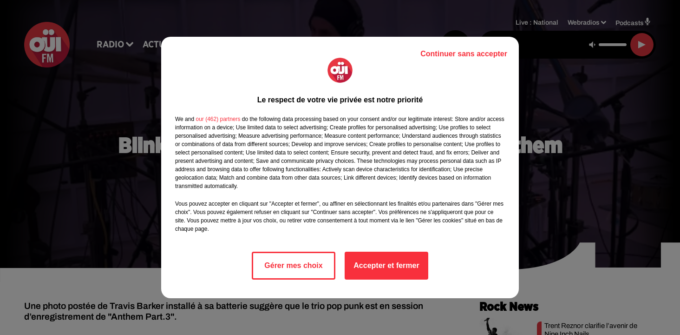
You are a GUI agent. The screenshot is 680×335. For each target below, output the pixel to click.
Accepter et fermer (386, 265)
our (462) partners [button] (218, 119)
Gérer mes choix (293, 265)
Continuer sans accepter (463, 54)
